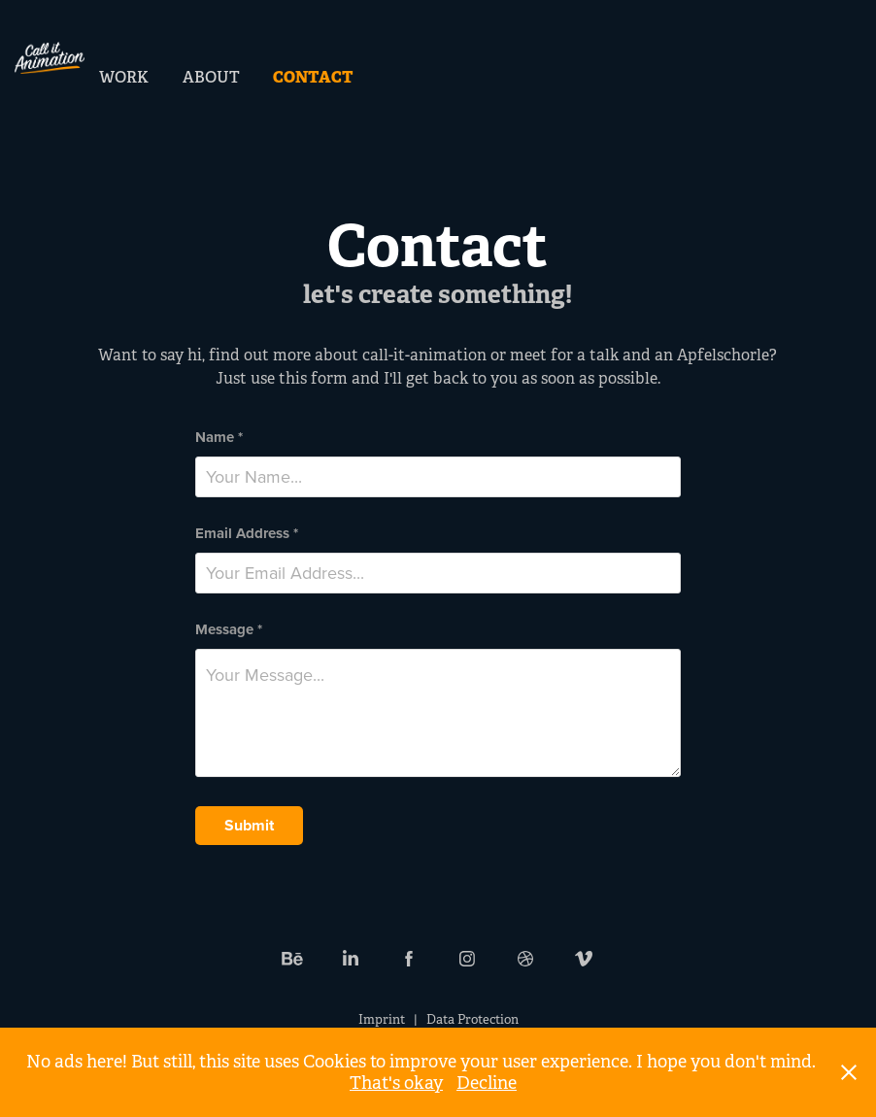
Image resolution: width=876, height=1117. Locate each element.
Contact (313, 77)
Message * (228, 630)
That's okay (396, 1083)
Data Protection (472, 1019)
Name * (219, 437)
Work (124, 77)
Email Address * (246, 533)
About (211, 77)
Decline (486, 1083)
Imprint (381, 1019)
